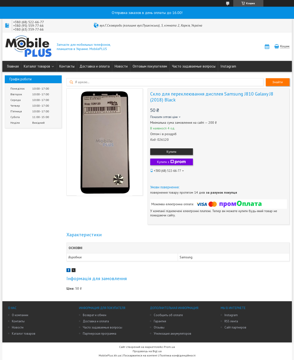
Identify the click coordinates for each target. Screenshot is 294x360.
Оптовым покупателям (150, 66)
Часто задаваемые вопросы (193, 66)
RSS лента (231, 321)
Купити (171, 152)
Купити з (171, 162)
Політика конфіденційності (177, 355)
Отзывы (159, 327)
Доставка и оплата (94, 66)
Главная (13, 66)
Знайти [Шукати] (277, 82)
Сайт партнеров (235, 327)
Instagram (228, 66)
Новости (121, 66)
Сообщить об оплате (168, 315)
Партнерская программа (99, 334)
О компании (20, 315)
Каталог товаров (37, 66)
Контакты (67, 66)
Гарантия (160, 321)
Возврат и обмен (94, 315)
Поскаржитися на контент (140, 355)
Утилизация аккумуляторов (172, 334)
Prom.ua (169, 347)
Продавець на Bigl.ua (147, 351)
